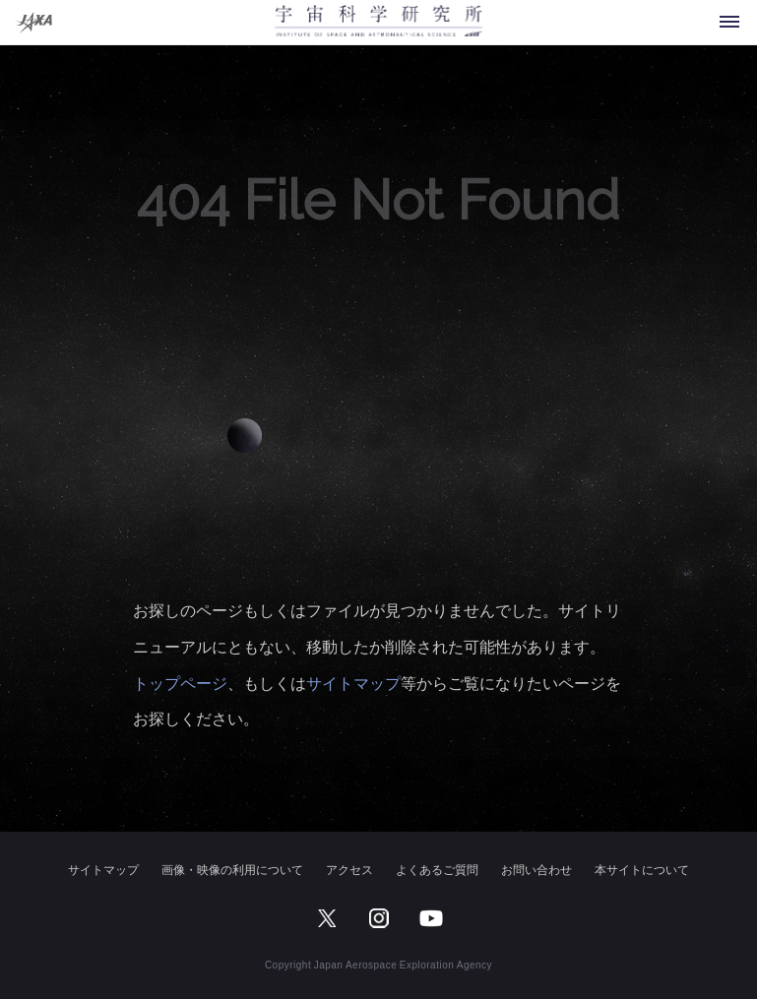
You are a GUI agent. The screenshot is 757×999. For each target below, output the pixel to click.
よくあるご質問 (437, 869)
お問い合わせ (536, 869)
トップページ (180, 682)
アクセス (349, 869)
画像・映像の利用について (232, 869)
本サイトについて (642, 869)
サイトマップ (353, 682)
